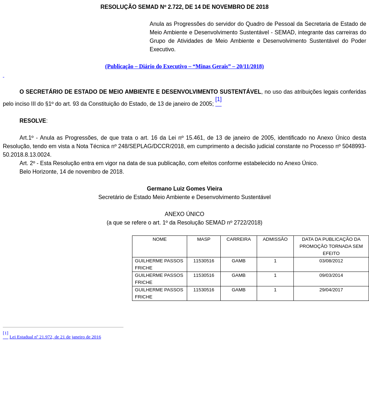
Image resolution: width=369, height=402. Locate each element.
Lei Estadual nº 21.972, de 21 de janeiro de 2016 (55, 336)
